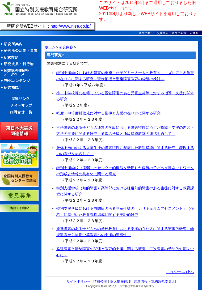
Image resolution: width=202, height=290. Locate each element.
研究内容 (20, 57)
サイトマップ (20, 106)
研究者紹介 (20, 87)
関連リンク (20, 99)
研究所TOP (146, 33)
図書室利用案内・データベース (20, 72)
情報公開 (100, 281)
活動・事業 (20, 51)
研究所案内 (20, 44)
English (194, 32)
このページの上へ (180, 272)
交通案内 (163, 33)
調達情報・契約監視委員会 (154, 281)
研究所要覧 (179, 33)
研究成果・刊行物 (20, 64)
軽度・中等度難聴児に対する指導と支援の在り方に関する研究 (108, 113)
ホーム (50, 47)
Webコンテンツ (20, 81)
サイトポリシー (78, 281)
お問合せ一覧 (20, 112)
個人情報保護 (120, 281)
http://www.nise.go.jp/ (70, 26)
